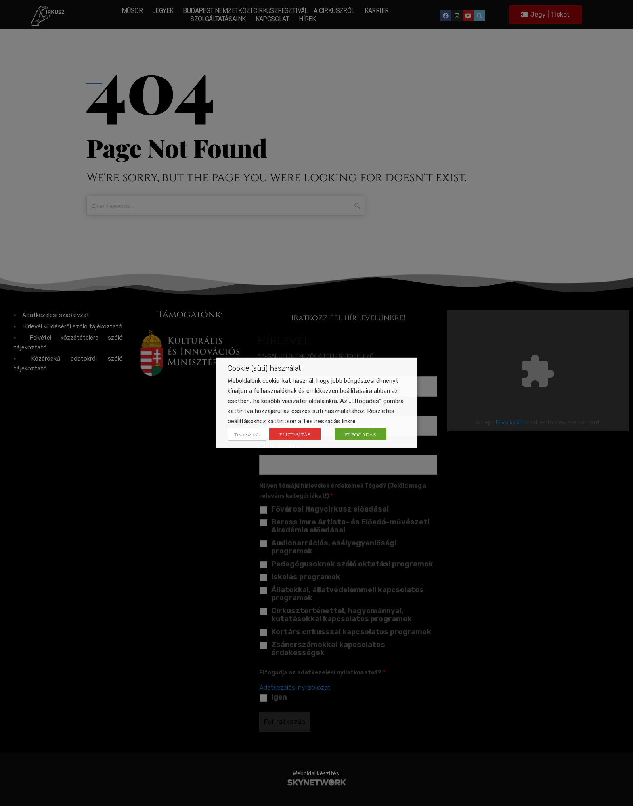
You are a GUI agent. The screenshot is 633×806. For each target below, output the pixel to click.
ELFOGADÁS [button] (360, 434)
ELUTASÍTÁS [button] (295, 434)
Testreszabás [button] (247, 434)
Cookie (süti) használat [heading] (264, 368)
